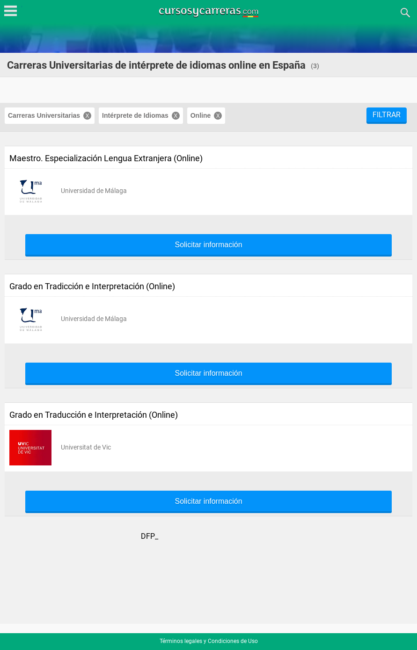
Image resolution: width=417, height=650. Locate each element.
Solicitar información (208, 245)
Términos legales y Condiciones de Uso (209, 641)
